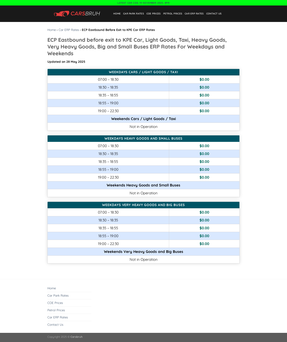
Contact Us (214, 13)
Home (117, 13)
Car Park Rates (133, 13)
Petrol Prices (172, 13)
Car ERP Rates (194, 13)
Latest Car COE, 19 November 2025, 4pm (143, 2)
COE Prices (153, 13)
